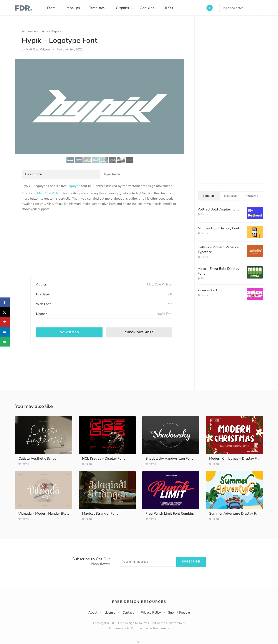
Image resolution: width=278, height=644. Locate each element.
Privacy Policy (151, 612)
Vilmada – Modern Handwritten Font (47, 513)
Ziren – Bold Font (211, 290)
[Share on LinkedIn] (5, 332)
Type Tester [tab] (112, 174)
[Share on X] (5, 312)
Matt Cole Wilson (49, 193)
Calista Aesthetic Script (37, 458)
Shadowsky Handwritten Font (169, 458)
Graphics (122, 8)
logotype (74, 186)
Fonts (51, 8)
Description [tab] (33, 174)
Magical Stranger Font (100, 513)
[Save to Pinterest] (5, 322)
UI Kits (168, 8)
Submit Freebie (179, 612)
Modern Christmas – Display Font (235, 458)
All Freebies (30, 31)
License (109, 612)
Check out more (139, 332)
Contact (128, 612)
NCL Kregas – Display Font (103, 458)
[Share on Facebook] (5, 302)
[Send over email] (5, 342)
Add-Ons (147, 8)
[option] (99, 106)
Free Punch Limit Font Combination (173, 513)
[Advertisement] (54, 247)
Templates (96, 8)
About (92, 612)
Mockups (73, 8)
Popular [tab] (208, 196)
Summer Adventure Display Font (235, 513)
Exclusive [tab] (230, 196)
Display (56, 31)
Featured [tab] (252, 196)
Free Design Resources (139, 601)
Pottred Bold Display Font (218, 209)
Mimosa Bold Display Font (218, 228)
